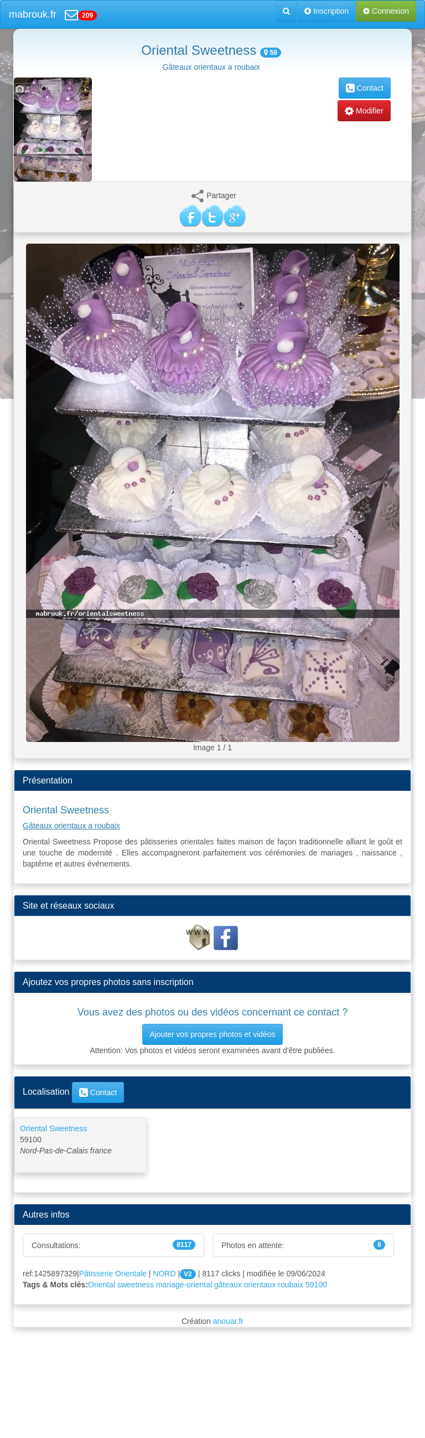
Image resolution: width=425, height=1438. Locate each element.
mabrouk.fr (32, 14)
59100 (316, 1284)
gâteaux (228, 1284)
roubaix (290, 1284)
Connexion (386, 11)
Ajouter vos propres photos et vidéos (212, 1034)
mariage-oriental (184, 1284)
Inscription (326, 11)
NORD (164, 1273)
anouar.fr (228, 1321)
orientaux (260, 1284)
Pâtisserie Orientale (113, 1273)
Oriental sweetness (121, 1284)
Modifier (364, 110)
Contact (364, 88)
